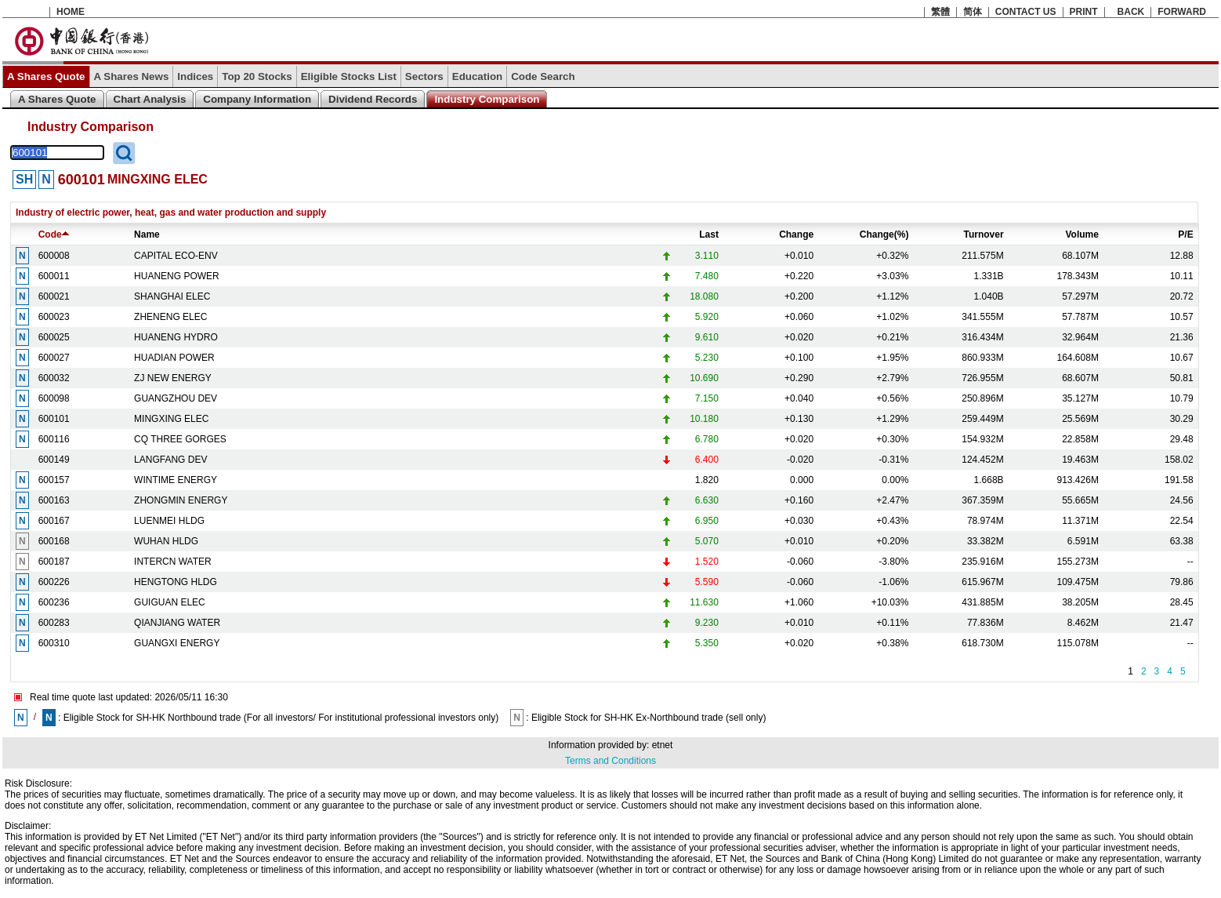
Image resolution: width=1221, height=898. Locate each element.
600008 (54, 255)
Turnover (984, 234)
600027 (54, 357)
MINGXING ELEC (171, 418)
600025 (54, 337)
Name (147, 234)
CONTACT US (1025, 11)
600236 (54, 602)
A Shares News (131, 76)
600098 (54, 398)
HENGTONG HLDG (175, 581)
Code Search (542, 76)
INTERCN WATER (173, 561)
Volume (1081, 234)
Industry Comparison (486, 99)
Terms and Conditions (610, 760)
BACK (1131, 11)
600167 (54, 520)
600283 (54, 622)
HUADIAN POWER (174, 357)
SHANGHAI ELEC (172, 296)
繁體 (940, 11)
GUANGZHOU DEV (175, 398)
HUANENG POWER (176, 276)
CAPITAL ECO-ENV (176, 255)
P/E (1185, 234)
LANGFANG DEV (170, 459)
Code (53, 234)
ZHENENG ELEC (170, 316)
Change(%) (884, 234)
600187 (54, 561)
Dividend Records (372, 99)
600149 (54, 459)
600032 (54, 378)
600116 (54, 439)
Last (709, 234)
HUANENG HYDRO (176, 337)
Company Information (257, 99)
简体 (972, 11)
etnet (662, 745)
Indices (195, 76)
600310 (54, 643)
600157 (54, 479)
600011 (54, 276)
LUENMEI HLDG (169, 520)
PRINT (1084, 11)
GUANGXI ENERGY (176, 643)
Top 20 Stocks (257, 76)
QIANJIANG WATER (177, 622)
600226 (54, 581)
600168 (54, 541)
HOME (70, 11)
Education (477, 76)
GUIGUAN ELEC (169, 602)
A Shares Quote (46, 76)
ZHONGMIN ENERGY (180, 500)
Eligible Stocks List (349, 76)
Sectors (424, 76)
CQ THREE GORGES (180, 439)
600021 (54, 296)
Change (796, 234)
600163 (54, 500)
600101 (54, 418)
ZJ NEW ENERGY (173, 378)
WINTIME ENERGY (175, 479)
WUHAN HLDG (166, 541)
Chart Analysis (150, 99)
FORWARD (1182, 11)
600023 (54, 316)
